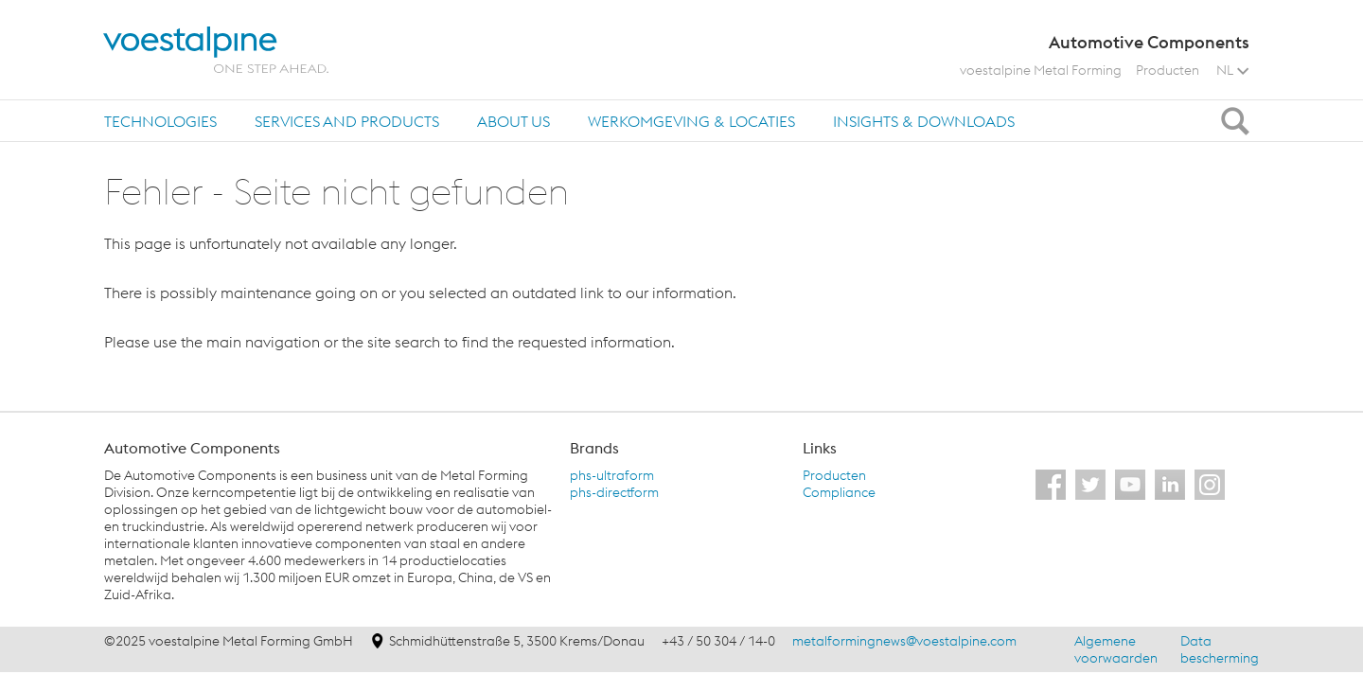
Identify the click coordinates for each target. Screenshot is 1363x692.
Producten (1167, 70)
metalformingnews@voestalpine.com (904, 640)
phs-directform (614, 492)
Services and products (347, 121)
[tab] (160, 120)
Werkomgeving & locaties (691, 121)
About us (513, 121)
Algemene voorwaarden (1116, 649)
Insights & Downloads (924, 121)
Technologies (160, 121)
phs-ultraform (612, 475)
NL (1232, 70)
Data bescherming (1219, 649)
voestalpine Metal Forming (1041, 70)
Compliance (839, 492)
